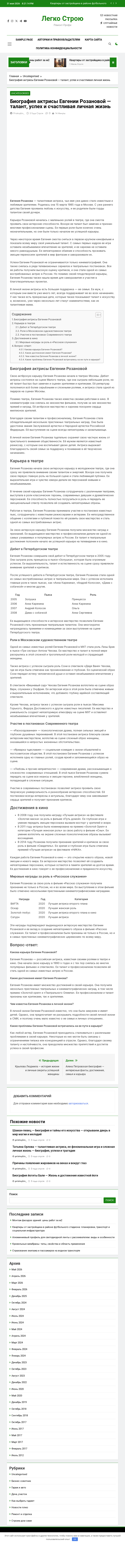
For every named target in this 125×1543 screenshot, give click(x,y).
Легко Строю (62, 18)
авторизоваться (78, 1103)
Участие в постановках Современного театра (46, 334)
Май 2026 (17, 1269)
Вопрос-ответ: (22, 345)
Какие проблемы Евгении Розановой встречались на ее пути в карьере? (62, 359)
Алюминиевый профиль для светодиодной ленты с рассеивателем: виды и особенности (63, 1237)
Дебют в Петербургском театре (38, 327)
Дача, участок (19, 1494)
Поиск (13, 1194)
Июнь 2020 (18, 1389)
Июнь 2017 (18, 1428)
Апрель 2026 (19, 1276)
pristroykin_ (18, 113)
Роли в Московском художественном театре (45, 331)
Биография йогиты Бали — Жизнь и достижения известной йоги (55, 1175)
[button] (96, 315)
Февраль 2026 (19, 1289)
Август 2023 (18, 1375)
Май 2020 (17, 1395)
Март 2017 (17, 1442)
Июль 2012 (18, 1455)
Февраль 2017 (19, 1448)
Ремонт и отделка (22, 1514)
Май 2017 (17, 1435)
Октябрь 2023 (19, 1369)
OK (75, 1539)
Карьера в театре (24, 323)
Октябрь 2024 (19, 1302)
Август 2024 (18, 1309)
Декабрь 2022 (19, 1382)
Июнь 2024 (18, 1322)
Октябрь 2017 (19, 1422)
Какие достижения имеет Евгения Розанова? (48, 353)
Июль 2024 (18, 1316)
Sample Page (24, 39)
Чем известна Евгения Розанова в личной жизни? (50, 356)
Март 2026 (17, 1283)
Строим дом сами (22, 1520)
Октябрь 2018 (19, 1409)
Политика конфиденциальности (59, 48)
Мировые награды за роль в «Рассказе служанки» (48, 342)
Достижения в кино (26, 338)
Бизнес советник (21, 1481)
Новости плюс (20, 1507)
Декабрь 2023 (19, 1362)
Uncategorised (20, 93)
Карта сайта (93, 39)
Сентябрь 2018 (20, 1415)
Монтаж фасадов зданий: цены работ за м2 (37, 1220)
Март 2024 (17, 1342)
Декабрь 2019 (19, 1402)
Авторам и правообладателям (59, 39)
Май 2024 (17, 1329)
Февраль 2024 (19, 1349)
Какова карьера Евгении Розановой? (43, 349)
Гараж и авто (19, 1487)
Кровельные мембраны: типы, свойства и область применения (48, 1244)
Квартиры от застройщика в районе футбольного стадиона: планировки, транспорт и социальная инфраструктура (78, 3)
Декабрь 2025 (19, 1296)
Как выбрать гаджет (23, 1501)
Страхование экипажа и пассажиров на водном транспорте (46, 1250)
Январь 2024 (19, 1356)
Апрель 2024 (19, 1336)
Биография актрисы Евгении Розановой (37, 319)
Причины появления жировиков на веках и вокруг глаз (49, 1163)
